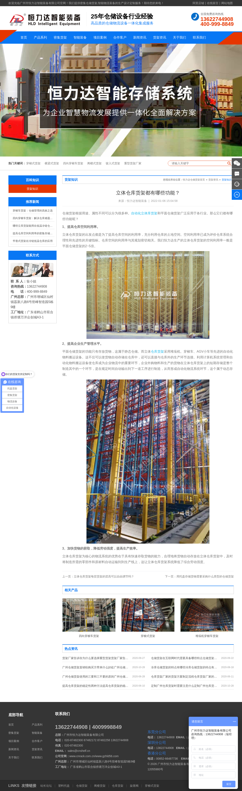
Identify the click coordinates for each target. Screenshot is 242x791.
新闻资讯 (139, 37)
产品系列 (40, 37)
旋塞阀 (134, 785)
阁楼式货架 (94, 163)
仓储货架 (81, 785)
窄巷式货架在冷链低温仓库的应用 (33, 240)
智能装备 (80, 37)
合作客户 (119, 37)
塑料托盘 (63, 785)
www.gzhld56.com (107, 756)
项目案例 (100, 37)
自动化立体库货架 (144, 213)
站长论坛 (46, 785)
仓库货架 (157, 351)
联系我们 (199, 37)
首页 (23, 37)
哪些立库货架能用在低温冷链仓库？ (33, 225)
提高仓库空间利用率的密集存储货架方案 (33, 233)
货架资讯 (159, 37)
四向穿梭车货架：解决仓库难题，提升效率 (33, 218)
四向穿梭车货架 (73, 163)
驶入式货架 (113, 163)
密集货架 (60, 37)
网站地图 (227, 3)
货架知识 (32, 188)
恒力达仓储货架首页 (194, 179)
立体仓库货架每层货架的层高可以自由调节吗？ (98, 576)
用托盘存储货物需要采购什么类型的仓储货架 (199, 576)
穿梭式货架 (33, 163)
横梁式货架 (52, 163)
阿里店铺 (198, 3)
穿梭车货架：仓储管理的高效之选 (33, 210)
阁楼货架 (99, 785)
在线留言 (212, 3)
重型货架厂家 (132, 163)
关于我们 (179, 37)
